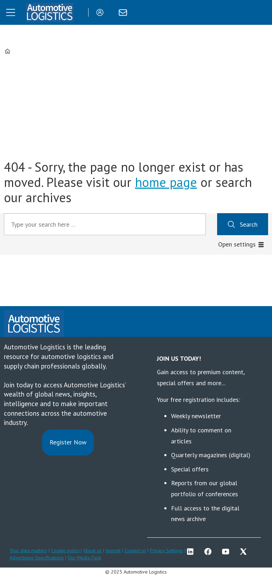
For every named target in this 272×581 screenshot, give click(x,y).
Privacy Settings (166, 550)
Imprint (113, 550)
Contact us (135, 550)
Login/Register (102, 12)
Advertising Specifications (37, 557)
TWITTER (245, 551)
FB (210, 551)
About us (92, 550)
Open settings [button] (237, 244)
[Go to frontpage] (49, 12)
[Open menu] (10, 12)
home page (166, 182)
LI (192, 551)
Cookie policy (66, 550)
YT (227, 551)
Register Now (68, 442)
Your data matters (28, 550)
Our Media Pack (84, 557)
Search (248, 224)
